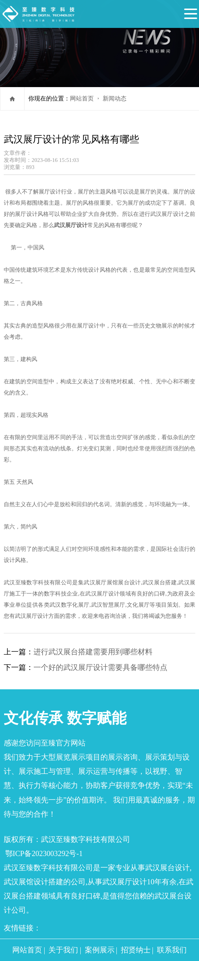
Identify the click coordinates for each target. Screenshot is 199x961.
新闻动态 (114, 98)
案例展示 (100, 950)
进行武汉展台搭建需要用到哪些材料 (93, 652)
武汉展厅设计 (70, 225)
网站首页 (82, 98)
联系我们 (172, 950)
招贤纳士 (136, 950)
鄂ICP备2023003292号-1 (44, 853)
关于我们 (63, 950)
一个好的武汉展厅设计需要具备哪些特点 (100, 667)
